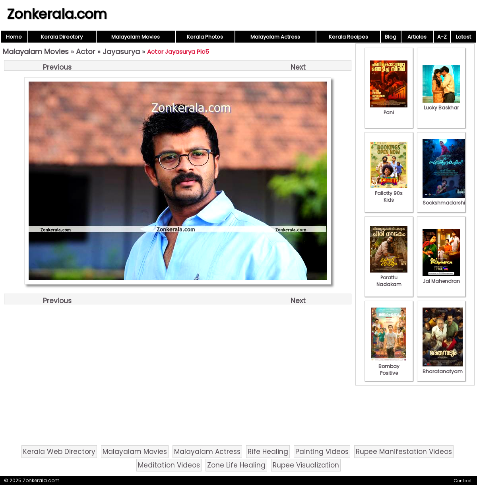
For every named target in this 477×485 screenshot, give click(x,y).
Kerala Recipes (348, 37)
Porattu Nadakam (388, 277)
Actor (85, 51)
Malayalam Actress (275, 37)
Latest (463, 37)
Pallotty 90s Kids (388, 193)
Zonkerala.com (57, 13)
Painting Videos (322, 451)
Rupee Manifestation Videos (404, 451)
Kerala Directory (62, 37)
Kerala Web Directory (59, 451)
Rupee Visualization (306, 465)
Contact (463, 480)
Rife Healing (268, 451)
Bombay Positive (388, 366)
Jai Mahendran (441, 277)
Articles (417, 37)
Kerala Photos (205, 37)
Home (14, 37)
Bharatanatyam (443, 368)
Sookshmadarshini (446, 199)
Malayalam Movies (135, 37)
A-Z (442, 37)
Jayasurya (121, 51)
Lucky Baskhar (441, 104)
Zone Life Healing (236, 465)
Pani (388, 109)
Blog (390, 37)
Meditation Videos (169, 465)
